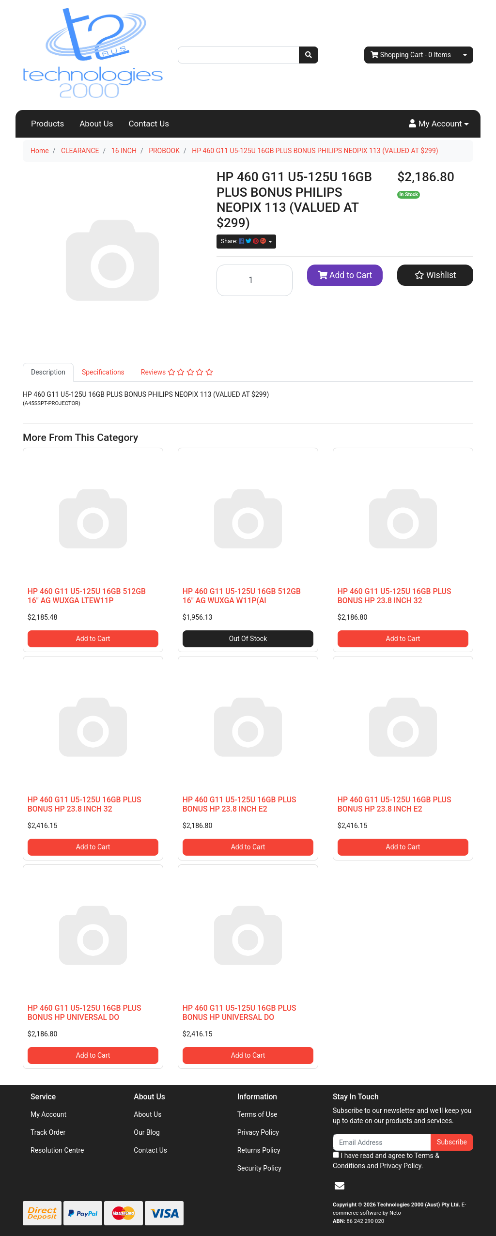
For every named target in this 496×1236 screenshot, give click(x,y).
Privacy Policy (258, 1132)
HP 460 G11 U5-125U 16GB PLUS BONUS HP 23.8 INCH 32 (394, 596)
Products (47, 123)
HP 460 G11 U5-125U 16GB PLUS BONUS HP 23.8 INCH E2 (239, 804)
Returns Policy (258, 1150)
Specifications (103, 372)
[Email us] (339, 1186)
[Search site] (308, 55)
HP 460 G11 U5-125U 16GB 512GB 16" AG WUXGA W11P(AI (242, 596)
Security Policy (259, 1168)
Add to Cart (345, 275)
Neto (395, 1213)
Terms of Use (257, 1114)
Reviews (177, 372)
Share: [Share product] (244, 241)
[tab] (48, 372)
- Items (411, 55)
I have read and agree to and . (386, 1161)
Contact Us (149, 123)
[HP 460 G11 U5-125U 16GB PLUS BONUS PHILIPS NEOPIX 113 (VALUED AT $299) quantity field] (255, 280)
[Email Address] (382, 1142)
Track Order (48, 1132)
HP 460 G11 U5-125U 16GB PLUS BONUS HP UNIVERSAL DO (84, 1012)
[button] (439, 124)
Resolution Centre (57, 1150)
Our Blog (147, 1132)
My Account (48, 1114)
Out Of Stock (248, 638)
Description (48, 372)
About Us (96, 123)
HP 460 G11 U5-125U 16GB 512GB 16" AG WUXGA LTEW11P (87, 596)
